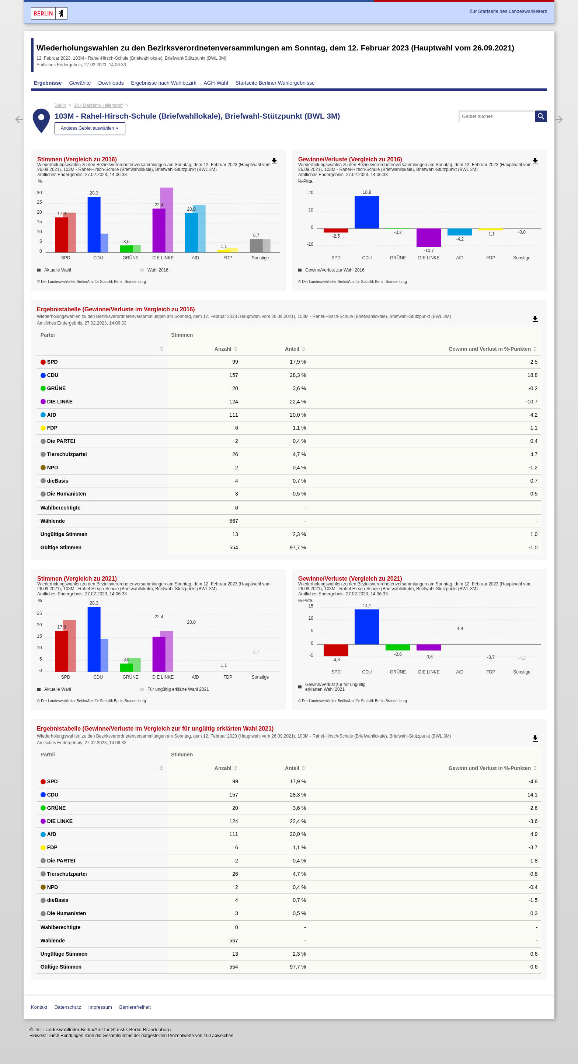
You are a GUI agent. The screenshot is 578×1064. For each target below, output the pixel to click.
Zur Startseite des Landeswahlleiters (508, 11)
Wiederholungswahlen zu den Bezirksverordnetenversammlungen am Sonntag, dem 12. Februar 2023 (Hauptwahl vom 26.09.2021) (275, 47)
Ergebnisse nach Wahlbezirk (163, 83)
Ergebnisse (48, 83)
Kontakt (39, 1007)
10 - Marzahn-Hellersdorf (98, 105)
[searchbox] (503, 116)
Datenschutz (68, 1007)
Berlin (60, 105)
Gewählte (80, 83)
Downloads (110, 83)
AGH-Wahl (215, 83)
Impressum (100, 1007)
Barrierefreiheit (135, 1007)
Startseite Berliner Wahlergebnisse (275, 83)
